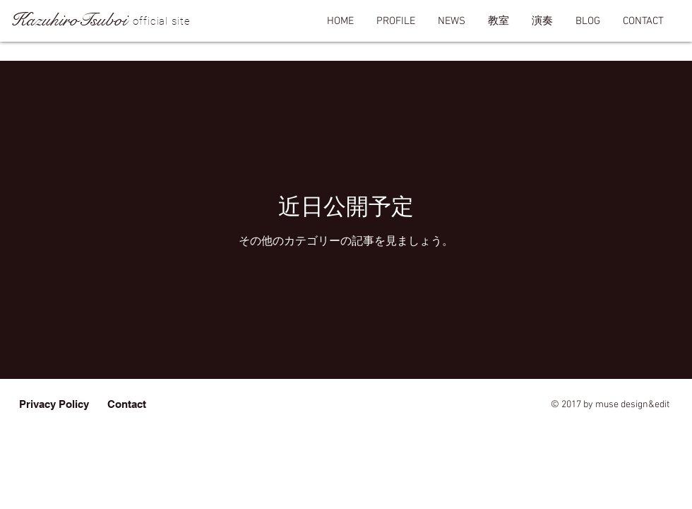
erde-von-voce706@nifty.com (384, 404)
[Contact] (126, 404)
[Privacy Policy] (54, 404)
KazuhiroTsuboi (69, 19)
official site (162, 21)
